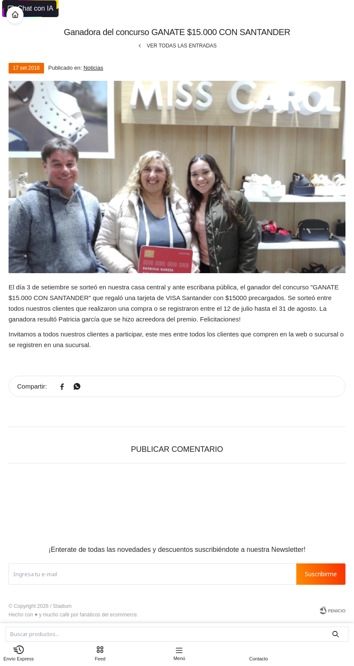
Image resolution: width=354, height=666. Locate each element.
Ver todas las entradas (182, 46)
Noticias (93, 68)
